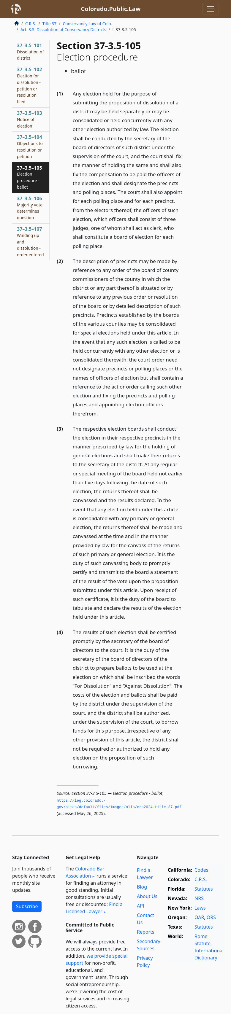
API (140, 905)
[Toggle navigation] (210, 9)
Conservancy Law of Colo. (87, 23)
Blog (142, 887)
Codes (201, 870)
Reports (145, 932)
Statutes (203, 889)
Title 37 (49, 23)
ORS (211, 917)
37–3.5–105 (29, 177)
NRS (199, 898)
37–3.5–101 (30, 51)
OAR (199, 917)
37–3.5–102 (29, 85)
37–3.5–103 (29, 119)
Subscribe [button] (27, 906)
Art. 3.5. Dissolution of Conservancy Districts (63, 29)
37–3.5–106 (29, 207)
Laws (200, 908)
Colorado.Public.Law (110, 9)
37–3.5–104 (30, 146)
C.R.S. (30, 23)
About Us (147, 896)
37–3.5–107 (30, 241)
